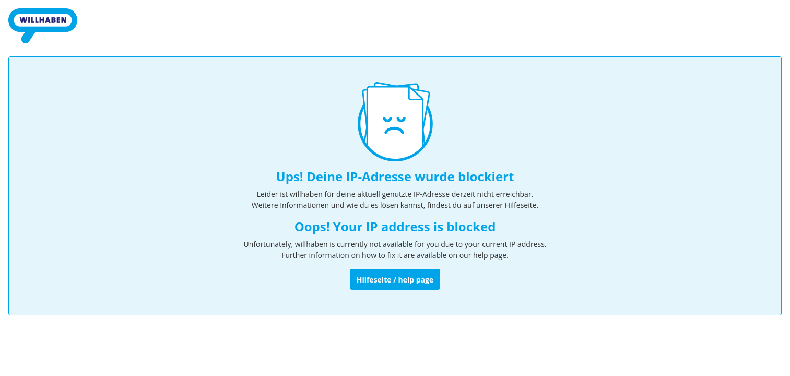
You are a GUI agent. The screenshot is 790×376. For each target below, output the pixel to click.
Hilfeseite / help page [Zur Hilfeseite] (395, 280)
